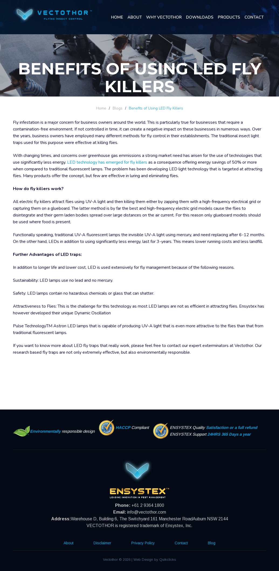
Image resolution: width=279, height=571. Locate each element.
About (135, 17)
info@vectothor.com (146, 512)
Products (229, 17)
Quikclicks (167, 560)
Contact (254, 17)
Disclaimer (102, 543)
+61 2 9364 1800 (148, 505)
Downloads (199, 17)
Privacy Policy (143, 543)
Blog (211, 543)
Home (117, 17)
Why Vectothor (164, 17)
